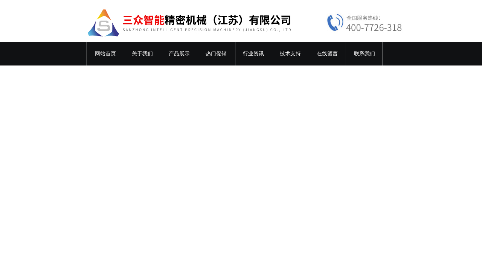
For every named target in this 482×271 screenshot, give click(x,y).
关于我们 (142, 53)
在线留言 (327, 53)
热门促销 (216, 53)
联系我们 (364, 53)
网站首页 (105, 53)
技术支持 (290, 53)
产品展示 (179, 53)
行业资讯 (253, 53)
